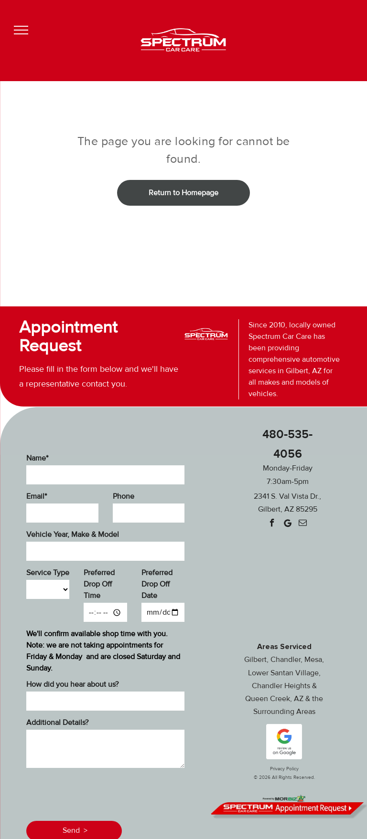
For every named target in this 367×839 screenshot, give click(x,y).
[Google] (287, 524)
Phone (123, 496)
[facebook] (272, 524)
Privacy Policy (284, 769)
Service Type (47, 572)
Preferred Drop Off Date (157, 584)
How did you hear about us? (72, 684)
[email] (303, 524)
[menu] (21, 30)
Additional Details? (57, 722)
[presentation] (99, 792)
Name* (37, 458)
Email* (36, 496)
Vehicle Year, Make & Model (72, 534)
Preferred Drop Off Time (99, 584)
